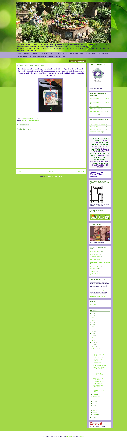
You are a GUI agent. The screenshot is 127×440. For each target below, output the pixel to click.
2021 (93, 322)
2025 (93, 313)
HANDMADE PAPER (95, 108)
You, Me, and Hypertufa (76, 53)
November (95, 351)
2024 (93, 315)
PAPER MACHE (94, 114)
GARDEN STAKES (94, 254)
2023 (93, 317)
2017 (93, 331)
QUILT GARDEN (94, 274)
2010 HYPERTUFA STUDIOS (97, 124)
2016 (93, 333)
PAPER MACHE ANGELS (99, 365)
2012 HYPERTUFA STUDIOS (97, 129)
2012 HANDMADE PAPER (96, 106)
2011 (93, 344)
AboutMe (35, 53)
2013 (93, 340)
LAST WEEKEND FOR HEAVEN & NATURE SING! (98, 354)
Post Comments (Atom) (55, 176)
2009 (93, 417)
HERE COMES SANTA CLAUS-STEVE (100, 262)
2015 (93, 335)
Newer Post (21, 171)
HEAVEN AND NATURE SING (30, 120)
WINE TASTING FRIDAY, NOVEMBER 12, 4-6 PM (99, 390)
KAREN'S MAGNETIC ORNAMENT (98, 386)
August (95, 399)
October (95, 394)
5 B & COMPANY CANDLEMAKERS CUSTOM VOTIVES (98, 375)
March (94, 410)
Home (19, 53)
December (95, 348)
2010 (93, 346)
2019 (93, 326)
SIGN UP (26, 53)
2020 (93, 324)
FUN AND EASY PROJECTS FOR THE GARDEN (53, 53)
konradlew (69, 436)
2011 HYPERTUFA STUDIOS (97, 126)
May (94, 405)
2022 (93, 320)
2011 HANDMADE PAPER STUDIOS (99, 102)
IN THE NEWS (93, 304)
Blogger (82, 436)
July (94, 401)
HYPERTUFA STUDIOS (96, 132)
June (94, 403)
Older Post (81, 171)
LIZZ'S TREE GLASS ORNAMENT (98, 379)
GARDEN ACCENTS (95, 251)
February (95, 412)
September (96, 396)
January (95, 414)
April (94, 408)
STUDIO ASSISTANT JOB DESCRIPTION (97, 53)
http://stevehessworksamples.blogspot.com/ (99, 289)
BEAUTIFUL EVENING (98, 371)
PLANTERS (93, 271)
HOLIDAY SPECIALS (98, 363)
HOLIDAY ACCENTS (95, 266)
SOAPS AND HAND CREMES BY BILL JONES (98, 359)
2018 (93, 329)
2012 (93, 342)
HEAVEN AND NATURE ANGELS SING (99, 368)
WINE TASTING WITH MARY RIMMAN (98, 382)
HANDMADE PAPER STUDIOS (98, 111)
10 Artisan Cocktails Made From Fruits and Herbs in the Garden (47, 56)
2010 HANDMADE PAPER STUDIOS (99, 98)
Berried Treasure (22, 56)
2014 (93, 338)
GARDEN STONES (95, 257)
